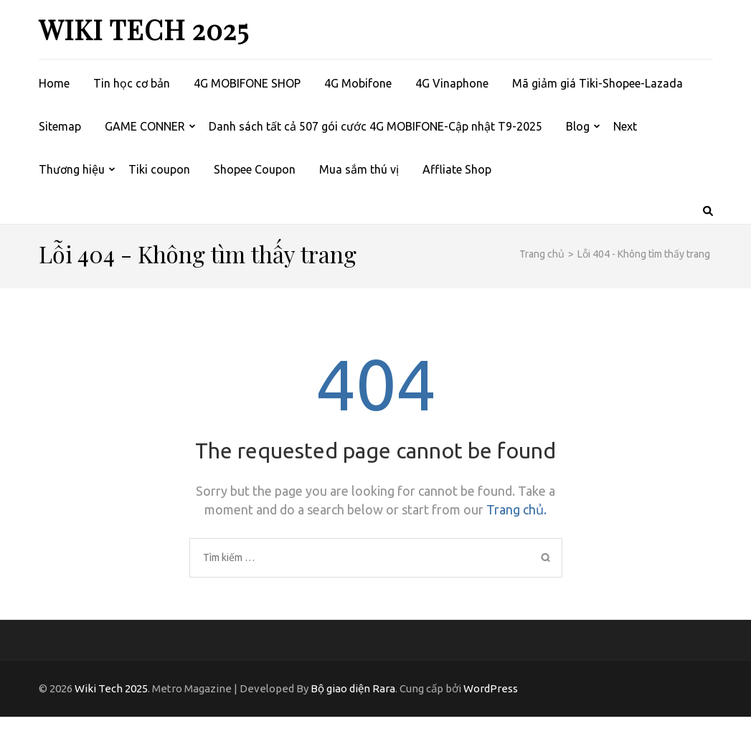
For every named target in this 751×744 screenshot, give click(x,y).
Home (54, 83)
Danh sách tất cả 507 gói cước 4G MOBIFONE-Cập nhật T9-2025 (375, 126)
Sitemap (60, 126)
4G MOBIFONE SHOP (247, 83)
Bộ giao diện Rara (353, 688)
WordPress (490, 688)
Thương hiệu (72, 169)
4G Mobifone (358, 83)
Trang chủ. (516, 509)
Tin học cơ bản (131, 83)
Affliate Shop (456, 169)
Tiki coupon (159, 169)
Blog (578, 126)
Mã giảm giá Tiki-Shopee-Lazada (597, 83)
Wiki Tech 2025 (144, 29)
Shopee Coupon (255, 169)
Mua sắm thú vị (359, 169)
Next (625, 126)
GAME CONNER (145, 126)
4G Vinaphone (451, 83)
